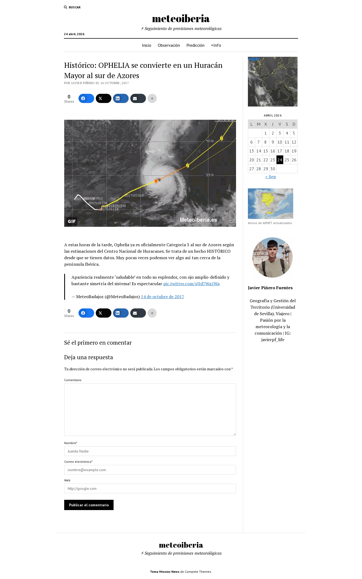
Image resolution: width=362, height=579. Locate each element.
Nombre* (70, 443)
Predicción (195, 45)
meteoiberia (181, 18)
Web (67, 480)
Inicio (146, 45)
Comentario (72, 380)
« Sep (270, 176)
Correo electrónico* (78, 462)
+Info (216, 45)
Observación (169, 45)
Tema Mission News (164, 572)
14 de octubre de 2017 (162, 297)
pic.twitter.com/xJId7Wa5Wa (191, 284)
